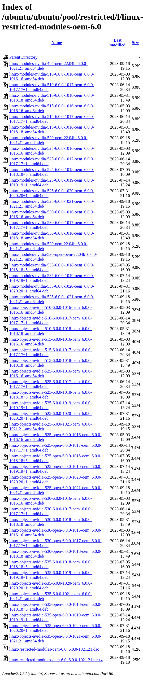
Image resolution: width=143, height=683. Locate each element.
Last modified (117, 42)
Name (56, 42)
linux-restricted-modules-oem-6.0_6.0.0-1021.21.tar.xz (56, 660)
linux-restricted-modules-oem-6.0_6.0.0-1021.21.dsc (54, 649)
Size (135, 42)
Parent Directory (23, 57)
